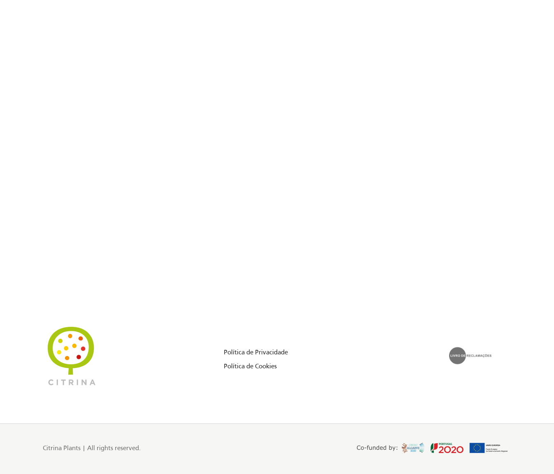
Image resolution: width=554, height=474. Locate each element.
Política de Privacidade (256, 352)
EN (488, 42)
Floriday (73, 42)
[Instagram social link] (41, 42)
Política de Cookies (250, 366)
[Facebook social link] (31, 42)
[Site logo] (277, 42)
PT (497, 42)
